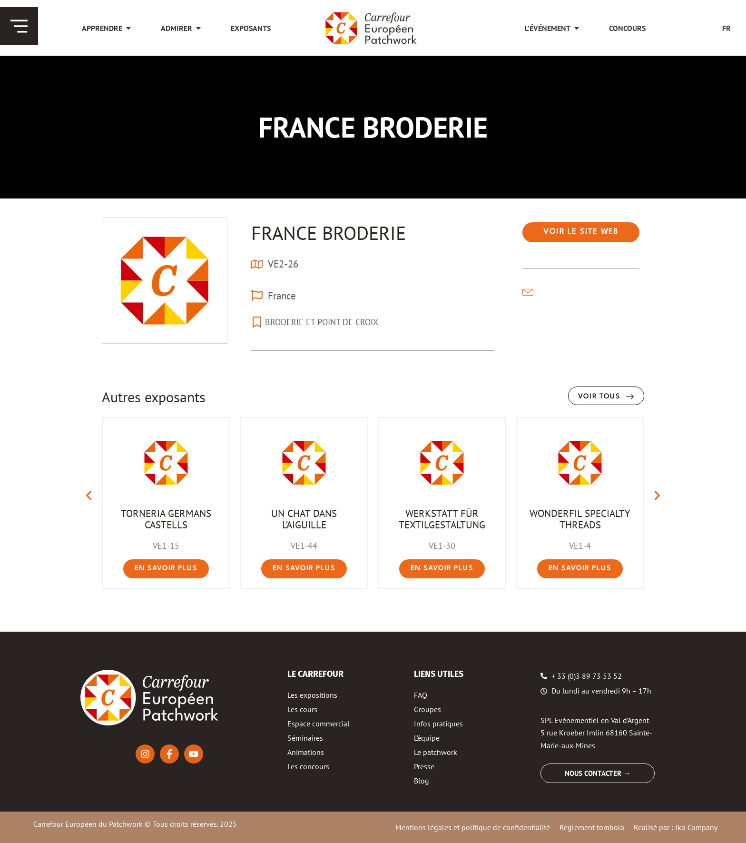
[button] (89, 496)
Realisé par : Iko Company (675, 827)
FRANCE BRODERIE (328, 232)
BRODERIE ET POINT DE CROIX (321, 322)
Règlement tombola (592, 827)
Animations (305, 752)
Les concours (308, 766)
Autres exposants (154, 396)
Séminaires (305, 738)
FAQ (420, 695)
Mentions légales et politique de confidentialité (472, 827)
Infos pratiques (438, 723)
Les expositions (312, 695)
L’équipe (427, 738)
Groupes (427, 709)
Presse (424, 766)
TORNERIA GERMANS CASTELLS (166, 518)
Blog (421, 780)
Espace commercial (318, 723)
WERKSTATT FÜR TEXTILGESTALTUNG (442, 518)
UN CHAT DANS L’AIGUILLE (304, 518)
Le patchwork (435, 752)
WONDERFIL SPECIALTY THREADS (580, 518)
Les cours (302, 709)
